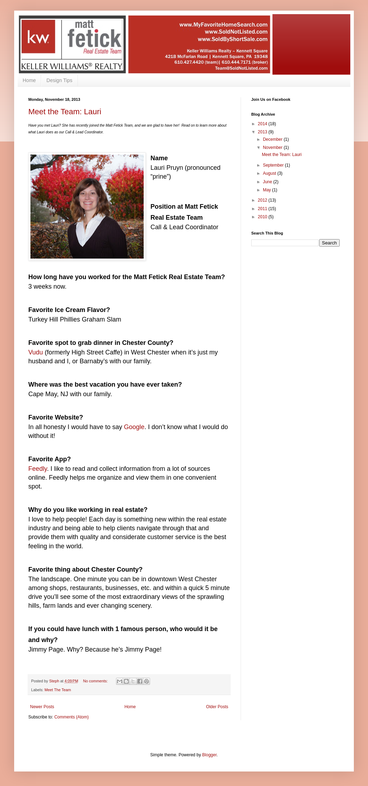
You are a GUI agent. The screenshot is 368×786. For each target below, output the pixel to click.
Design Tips (59, 80)
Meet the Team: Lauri (64, 111)
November (273, 147)
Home (29, 80)
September (274, 165)
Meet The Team (58, 690)
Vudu (36, 352)
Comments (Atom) (71, 717)
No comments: (96, 681)
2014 (263, 123)
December (273, 139)
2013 (263, 131)
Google (134, 426)
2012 (263, 200)
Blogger (209, 754)
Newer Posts (42, 706)
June (268, 181)
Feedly (37, 468)
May (267, 189)
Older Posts (217, 706)
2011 (263, 208)
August (270, 173)
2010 (263, 216)
